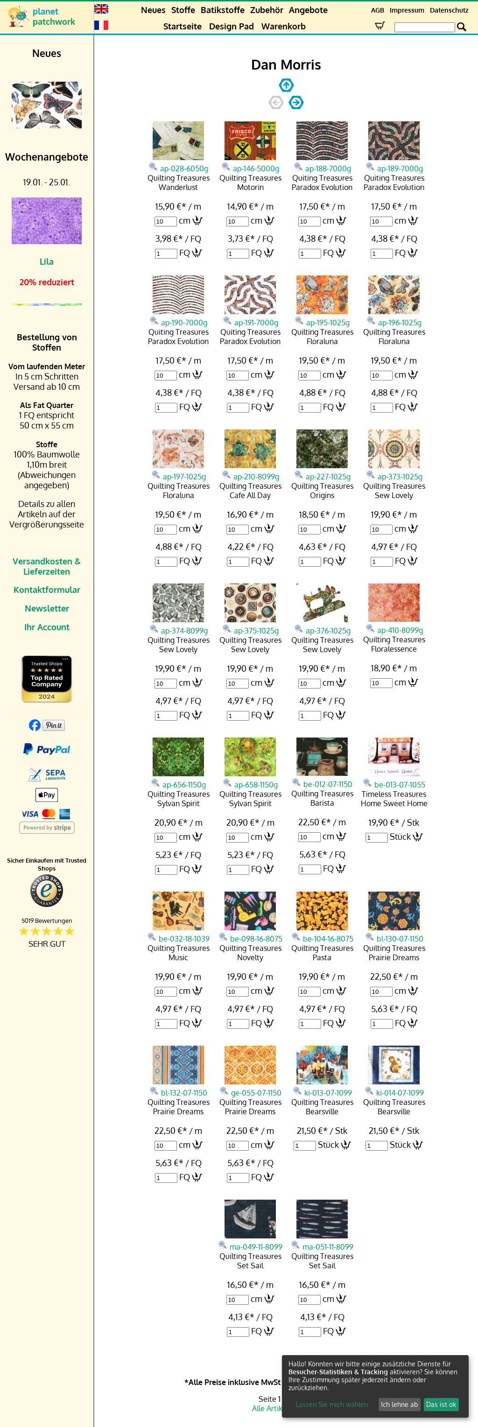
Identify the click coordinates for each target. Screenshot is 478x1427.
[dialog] (375, 1386)
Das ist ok (441, 1404)
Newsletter (47, 608)
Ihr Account (47, 627)
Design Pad (231, 26)
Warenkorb (283, 26)
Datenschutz (449, 10)
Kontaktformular (47, 589)
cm (184, 220)
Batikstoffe (223, 10)
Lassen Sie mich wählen (331, 1404)
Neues (153, 10)
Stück (400, 836)
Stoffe (183, 10)
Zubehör (266, 10)
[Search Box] (424, 27)
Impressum (407, 10)
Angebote (308, 10)
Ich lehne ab (399, 1404)
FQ (184, 252)
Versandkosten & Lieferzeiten (47, 566)
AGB (377, 10)
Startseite (182, 26)
